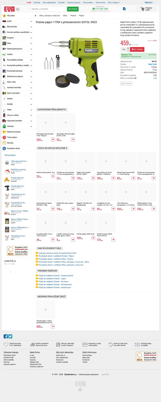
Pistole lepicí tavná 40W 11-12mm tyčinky (125, 173)
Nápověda (86, 357)
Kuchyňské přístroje (19, 70)
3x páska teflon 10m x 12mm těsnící (44, 235)
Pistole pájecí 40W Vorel (85, 234)
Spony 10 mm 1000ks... (20, 211)
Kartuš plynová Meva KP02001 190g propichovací (44, 205)
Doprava (152, 40)
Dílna (19, 43)
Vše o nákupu (113, 3)
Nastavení (59, 360)
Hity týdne (11, 15)
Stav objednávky (49, 3)
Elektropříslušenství (19, 48)
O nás (32, 355)
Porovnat (126, 83)
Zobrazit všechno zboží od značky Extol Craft (57, 253)
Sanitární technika (19, 87)
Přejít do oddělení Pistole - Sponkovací (55, 287)
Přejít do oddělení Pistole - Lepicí (52, 279)
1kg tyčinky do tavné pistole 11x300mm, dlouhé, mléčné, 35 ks (104, 174)
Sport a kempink (19, 93)
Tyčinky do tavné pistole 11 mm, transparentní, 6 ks (65, 174)
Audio (19, 21)
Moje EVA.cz (60, 355)
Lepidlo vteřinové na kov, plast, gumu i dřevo (65, 235)
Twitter (84, 362)
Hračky (19, 54)
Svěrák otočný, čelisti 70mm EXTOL (104, 235)
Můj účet (148, 3)
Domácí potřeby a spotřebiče (19, 32)
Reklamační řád (35, 364)
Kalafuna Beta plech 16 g (45, 172)
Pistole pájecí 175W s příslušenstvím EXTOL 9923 (44, 322)
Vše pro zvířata (19, 115)
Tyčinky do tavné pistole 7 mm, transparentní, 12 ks (145, 174)
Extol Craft (152, 64)
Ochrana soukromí (36, 367)
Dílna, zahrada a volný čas (49, 16)
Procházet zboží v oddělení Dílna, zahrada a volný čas (61, 265)
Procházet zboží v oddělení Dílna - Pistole (56, 259)
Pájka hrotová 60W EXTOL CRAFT (83, 173)
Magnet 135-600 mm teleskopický (84, 204)
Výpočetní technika (19, 120)
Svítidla (19, 104)
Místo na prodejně (138, 78)
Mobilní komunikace (19, 76)
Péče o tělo (19, 81)
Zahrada (19, 126)
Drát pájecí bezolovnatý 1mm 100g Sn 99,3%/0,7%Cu (44, 135)
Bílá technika (19, 26)
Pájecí (81, 16)
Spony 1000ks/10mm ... (20, 219)
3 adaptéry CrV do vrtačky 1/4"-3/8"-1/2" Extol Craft (105, 205)
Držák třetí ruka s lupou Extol (65, 204)
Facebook (85, 360)
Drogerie (19, 37)
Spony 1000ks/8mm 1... (20, 228)
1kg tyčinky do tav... (18, 194)
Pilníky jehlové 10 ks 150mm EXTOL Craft (144, 204)
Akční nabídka (9, 360)
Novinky (37, 3)
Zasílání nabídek (62, 362)
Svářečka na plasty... (19, 169)
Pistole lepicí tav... (18, 178)
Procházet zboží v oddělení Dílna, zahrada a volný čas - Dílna (64, 262)
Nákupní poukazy (14, 132)
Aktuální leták (8, 357)
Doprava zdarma (73, 3)
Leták (29, 3)
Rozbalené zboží (13, 148)
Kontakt (61, 3)
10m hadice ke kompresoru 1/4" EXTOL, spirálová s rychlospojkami (126, 205)
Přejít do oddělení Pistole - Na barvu (54, 281)
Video (19, 109)
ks (123, 49)
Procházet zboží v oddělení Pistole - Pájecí (56, 256)
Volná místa (100, 3)
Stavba (19, 98)
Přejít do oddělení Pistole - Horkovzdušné (56, 275)
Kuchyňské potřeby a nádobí (19, 65)
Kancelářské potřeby (19, 59)
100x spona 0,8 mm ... (19, 161)
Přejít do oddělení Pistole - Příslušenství (55, 284)
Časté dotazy (87, 355)
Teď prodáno (88, 3)
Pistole (73, 16)
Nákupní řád (34, 362)
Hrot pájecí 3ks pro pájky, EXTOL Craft (66, 135)
